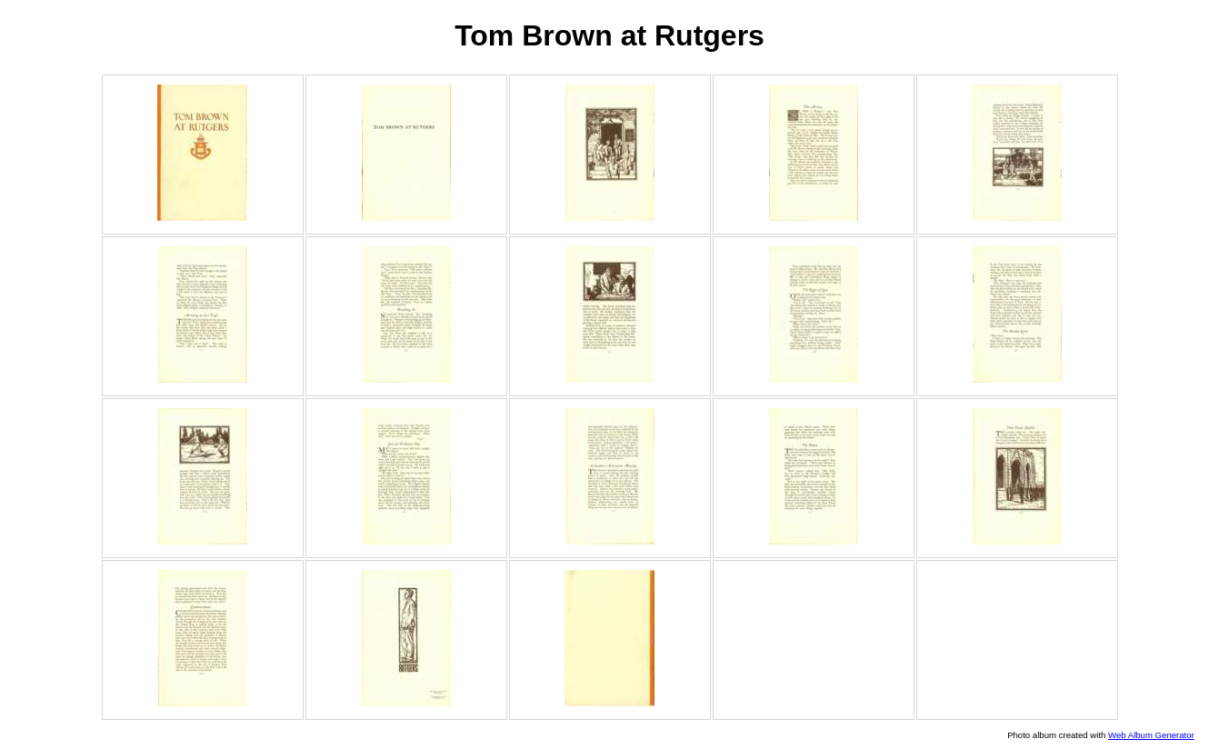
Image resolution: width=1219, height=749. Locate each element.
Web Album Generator (1151, 735)
